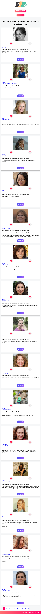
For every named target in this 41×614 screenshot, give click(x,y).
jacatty (3, 154)
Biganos (3, 337)
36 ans (9, 409)
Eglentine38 (4, 444)
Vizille (3, 445)
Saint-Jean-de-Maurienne (7, 83)
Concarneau (4, 192)
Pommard (4, 228)
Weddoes (4, 46)
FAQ (23, 612)
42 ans (8, 590)
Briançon (4, 119)
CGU (26, 612)
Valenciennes (5, 481)
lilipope (3, 589)
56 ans (9, 192)
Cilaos (3, 155)
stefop (3, 480)
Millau (3, 264)
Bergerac (4, 300)
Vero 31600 (4, 372)
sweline (3, 299)
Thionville (4, 518)
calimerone (4, 227)
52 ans (15, 83)
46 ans (8, 300)
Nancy (3, 47)
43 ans (6, 445)
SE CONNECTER (20, 14)
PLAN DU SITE (31, 612)
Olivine (3, 190)
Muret (3, 373)
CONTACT (37, 612)
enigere (3, 335)
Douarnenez (4, 409)
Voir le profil (20, 59)
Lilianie (3, 263)
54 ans (6, 264)
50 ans (6, 47)
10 (28, 608)
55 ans (7, 337)
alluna (3, 516)
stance (3, 82)
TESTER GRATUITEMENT (20, 10)
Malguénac (4, 554)
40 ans (6, 155)
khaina (3, 408)
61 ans (8, 119)
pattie (3, 118)
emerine (3, 553)
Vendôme (4, 590)
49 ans (8, 518)
